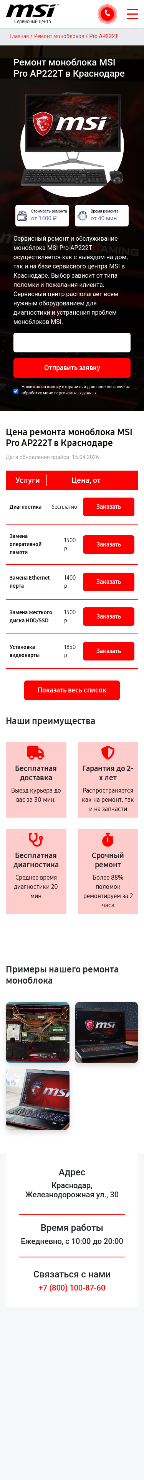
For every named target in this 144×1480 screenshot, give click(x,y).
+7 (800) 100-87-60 (72, 1287)
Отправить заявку (72, 368)
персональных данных (75, 393)
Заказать (108, 506)
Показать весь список (72, 690)
